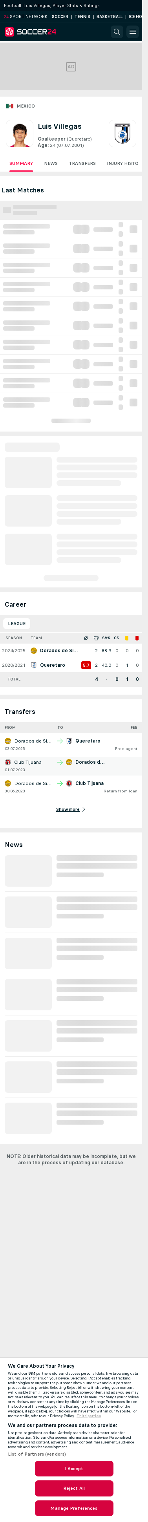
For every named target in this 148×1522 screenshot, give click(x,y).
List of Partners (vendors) (37, 1454)
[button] (117, 32)
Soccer (60, 16)
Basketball (109, 16)
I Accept (74, 1468)
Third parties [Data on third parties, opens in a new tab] (89, 1416)
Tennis (82, 16)
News (51, 163)
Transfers (82, 163)
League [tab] (17, 623)
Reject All (74, 1488)
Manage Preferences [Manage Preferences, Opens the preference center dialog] (73, 1508)
